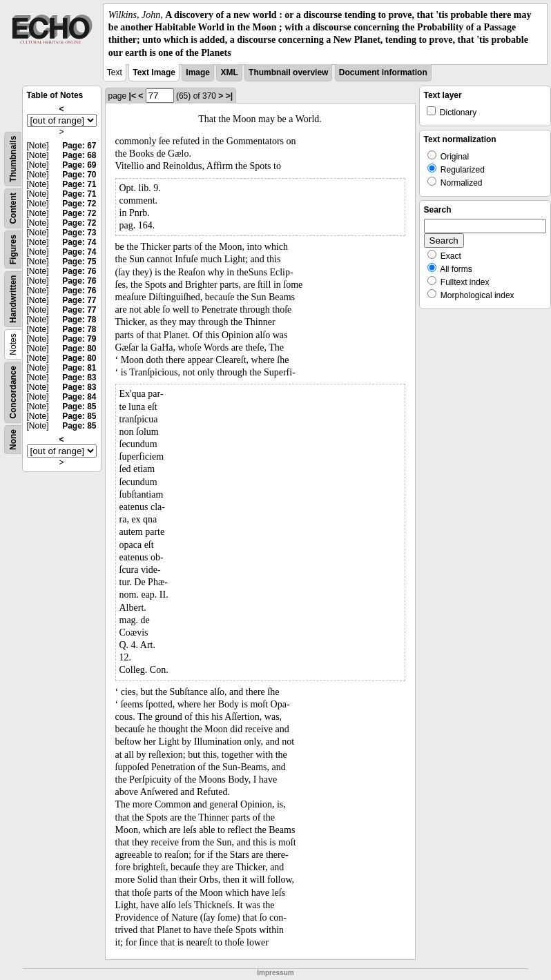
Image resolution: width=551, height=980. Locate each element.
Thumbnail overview (288, 72)
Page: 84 (79, 397)
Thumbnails (13, 158)
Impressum (275, 973)
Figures (13, 249)
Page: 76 (79, 271)
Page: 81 (79, 368)
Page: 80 (79, 348)
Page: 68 (79, 155)
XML (229, 72)
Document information (383, 72)
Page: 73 (79, 232)
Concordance (13, 392)
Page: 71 (79, 184)
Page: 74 (79, 242)
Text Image (154, 72)
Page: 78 (79, 319)
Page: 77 (79, 300)
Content (13, 208)
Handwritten (13, 298)
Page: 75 (79, 261)
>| (229, 96)
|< (132, 96)
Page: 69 (79, 165)
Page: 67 (79, 145)
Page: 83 (79, 377)
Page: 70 (79, 174)
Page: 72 (79, 203)
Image (198, 72)
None (13, 439)
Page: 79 (79, 339)
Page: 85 (79, 406)
